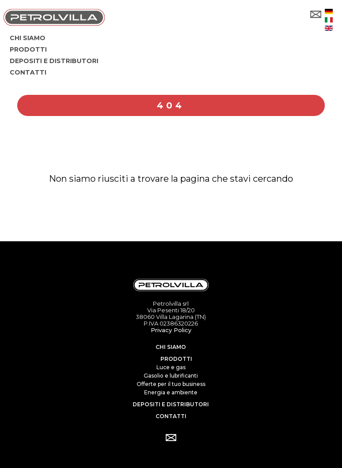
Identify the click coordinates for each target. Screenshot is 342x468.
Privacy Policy (171, 329)
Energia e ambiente (170, 392)
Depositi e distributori (171, 404)
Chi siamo (171, 347)
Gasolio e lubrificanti (171, 375)
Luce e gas (171, 367)
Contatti (171, 416)
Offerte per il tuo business (171, 384)
